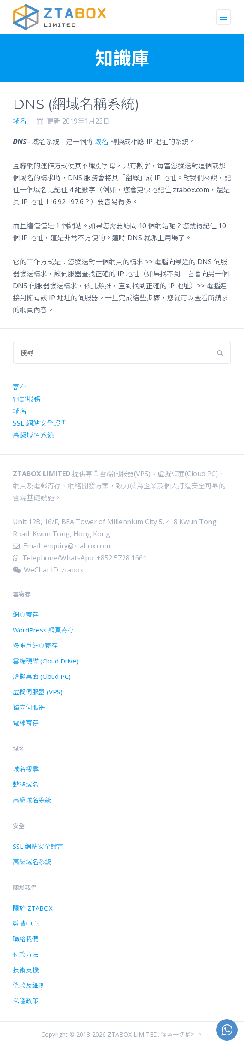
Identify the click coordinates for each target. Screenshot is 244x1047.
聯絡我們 (26, 939)
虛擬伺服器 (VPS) (38, 691)
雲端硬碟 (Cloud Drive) (45, 661)
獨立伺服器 (29, 707)
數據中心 (26, 923)
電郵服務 (26, 399)
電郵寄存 (26, 722)
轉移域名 (26, 784)
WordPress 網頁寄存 (43, 630)
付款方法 (26, 954)
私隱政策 (26, 1000)
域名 (20, 121)
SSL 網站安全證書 (40, 423)
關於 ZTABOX (33, 908)
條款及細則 (29, 985)
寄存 (20, 387)
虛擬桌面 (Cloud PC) (42, 676)
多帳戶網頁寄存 (35, 645)
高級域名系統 (33, 435)
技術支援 (26, 969)
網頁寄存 (26, 614)
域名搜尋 (26, 769)
